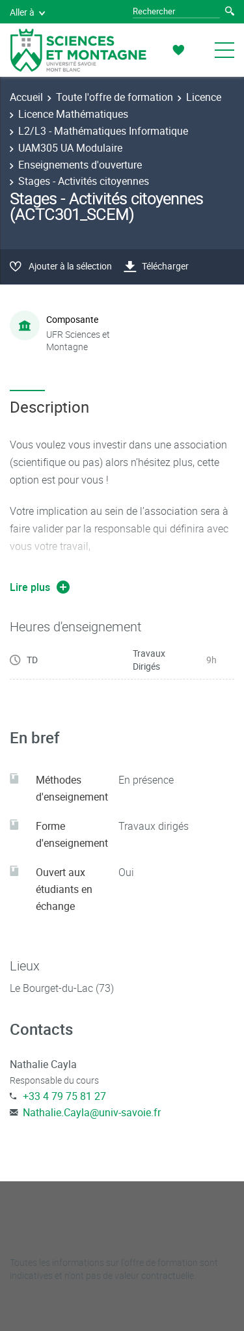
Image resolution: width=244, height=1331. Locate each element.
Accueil (26, 97)
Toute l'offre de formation (114, 97)
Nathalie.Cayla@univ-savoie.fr (92, 1112)
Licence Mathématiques (73, 114)
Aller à (27, 12)
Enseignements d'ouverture (80, 165)
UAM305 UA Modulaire (70, 148)
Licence (203, 97)
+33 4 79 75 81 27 (64, 1096)
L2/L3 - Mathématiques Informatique (103, 131)
